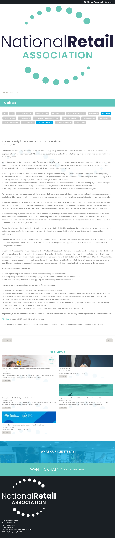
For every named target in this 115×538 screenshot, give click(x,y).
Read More (6, 381)
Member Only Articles (76, 114)
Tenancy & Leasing (11, 122)
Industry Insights (24, 114)
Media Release (57, 114)
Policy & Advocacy (70, 118)
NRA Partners (9, 118)
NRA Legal (106, 114)
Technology (104, 118)
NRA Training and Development (46, 118)
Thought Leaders (45, 122)
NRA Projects (24, 118)
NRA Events (93, 114)
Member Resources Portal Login (99, 2)
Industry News (42, 114)
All (5, 114)
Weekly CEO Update (63, 122)
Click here (6, 319)
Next (109, 340)
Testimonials (28, 122)
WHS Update (80, 122)
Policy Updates (89, 118)
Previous (7, 340)
